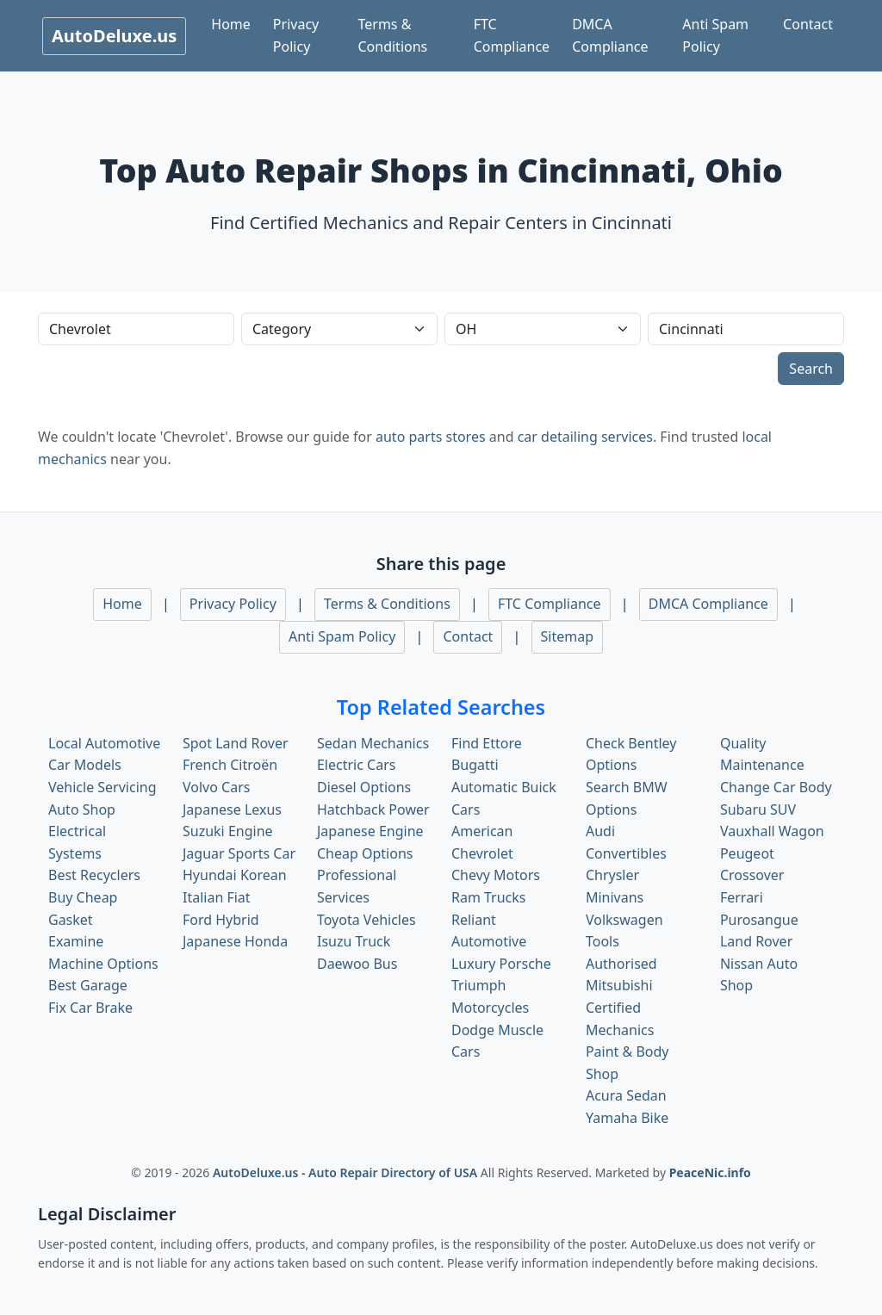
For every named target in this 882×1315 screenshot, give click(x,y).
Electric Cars (356, 764)
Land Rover (756, 941)
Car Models (84, 764)
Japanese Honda (235, 941)
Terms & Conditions (392, 35)
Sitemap (567, 636)
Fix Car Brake (90, 1007)
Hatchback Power (373, 809)
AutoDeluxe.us (114, 35)
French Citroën (230, 764)
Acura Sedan (626, 1095)
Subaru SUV (758, 809)
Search (811, 368)
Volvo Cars (216, 787)
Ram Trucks (488, 897)
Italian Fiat (217, 897)
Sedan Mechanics (373, 743)
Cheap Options (365, 853)
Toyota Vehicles (366, 919)
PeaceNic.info (710, 1172)
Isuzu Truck (353, 941)
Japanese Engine (370, 831)
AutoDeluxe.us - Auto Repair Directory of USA (347, 1172)
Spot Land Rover (236, 743)
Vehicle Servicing (102, 787)
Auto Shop (81, 809)
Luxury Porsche (501, 963)
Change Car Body (776, 787)
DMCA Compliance (610, 35)
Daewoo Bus (357, 963)
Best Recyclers (94, 874)
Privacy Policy (296, 35)
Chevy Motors (495, 874)
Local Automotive (104, 743)
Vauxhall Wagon (772, 831)
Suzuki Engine (228, 831)
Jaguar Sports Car (239, 853)
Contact (808, 24)
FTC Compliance (512, 35)
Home (231, 24)
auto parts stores (431, 436)
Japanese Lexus (232, 809)
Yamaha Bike (627, 1117)
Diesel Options (364, 787)
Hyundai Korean (235, 874)
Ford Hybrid (221, 919)
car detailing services (585, 436)
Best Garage (87, 985)
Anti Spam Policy (715, 35)
